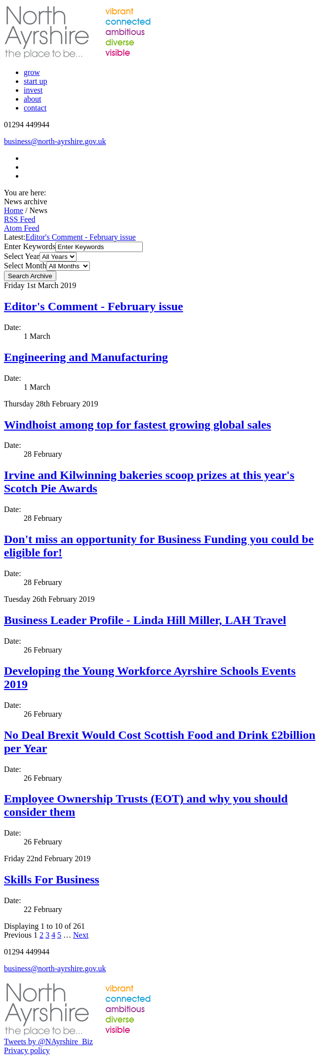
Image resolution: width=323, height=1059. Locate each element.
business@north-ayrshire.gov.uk (55, 141)
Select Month (25, 265)
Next (80, 935)
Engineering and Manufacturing (86, 357)
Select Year (22, 256)
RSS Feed (20, 219)
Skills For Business (51, 879)
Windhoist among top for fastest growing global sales (137, 424)
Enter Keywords (29, 246)
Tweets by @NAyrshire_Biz (48, 1041)
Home (13, 210)
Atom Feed (22, 228)
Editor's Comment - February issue (81, 237)
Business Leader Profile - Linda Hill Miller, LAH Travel (145, 620)
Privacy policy (27, 1050)
